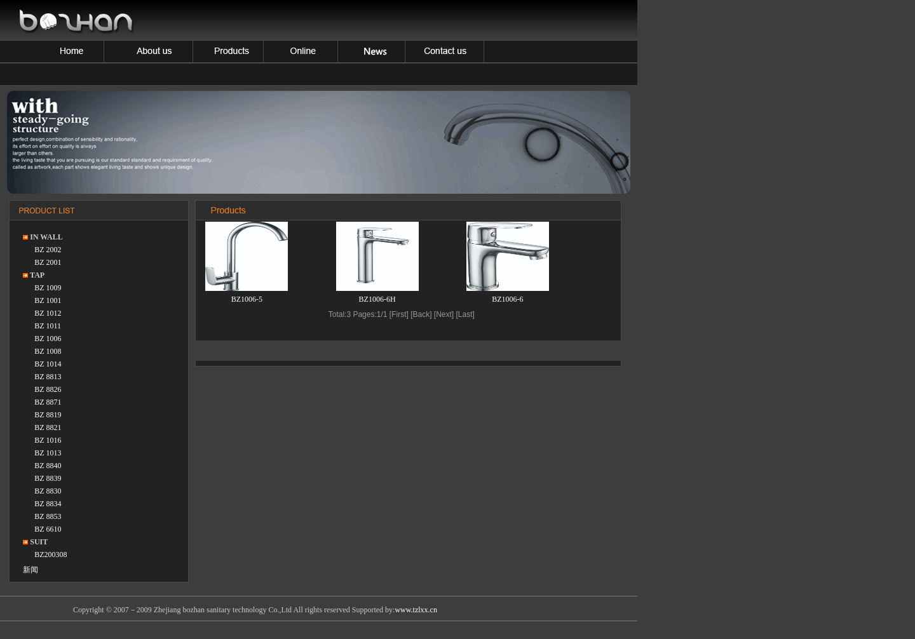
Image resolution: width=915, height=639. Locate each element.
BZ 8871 (47, 402)
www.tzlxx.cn (416, 609)
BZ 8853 (47, 516)
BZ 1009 (47, 287)
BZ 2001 (47, 262)
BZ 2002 (47, 249)
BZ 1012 (47, 313)
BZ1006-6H (377, 299)
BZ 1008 (47, 351)
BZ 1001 (47, 300)
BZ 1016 (47, 440)
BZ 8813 (47, 376)
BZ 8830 (47, 491)
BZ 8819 (47, 414)
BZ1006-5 (246, 299)
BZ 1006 (47, 338)
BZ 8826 (47, 389)
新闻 (30, 569)
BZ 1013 (47, 452)
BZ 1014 (47, 364)
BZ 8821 (47, 427)
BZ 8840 (47, 465)
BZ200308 (50, 554)
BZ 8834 (47, 503)
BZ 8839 (47, 478)
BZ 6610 (47, 529)
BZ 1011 (47, 325)
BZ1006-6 (507, 299)
